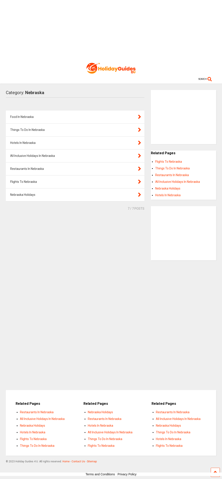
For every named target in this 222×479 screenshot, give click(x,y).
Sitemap (92, 461)
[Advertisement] (111, 30)
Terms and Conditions (100, 474)
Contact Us (78, 461)
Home (66, 461)
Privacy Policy (127, 474)
